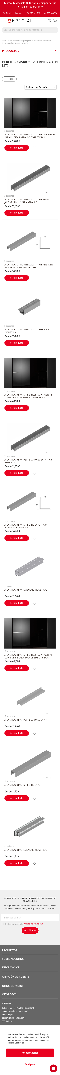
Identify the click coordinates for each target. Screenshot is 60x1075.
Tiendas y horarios (14, 13)
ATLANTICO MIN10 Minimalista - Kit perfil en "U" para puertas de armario (28, 266)
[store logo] (19, 21)
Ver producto (16, 147)
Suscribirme (30, 930)
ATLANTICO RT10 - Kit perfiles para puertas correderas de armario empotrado (28, 396)
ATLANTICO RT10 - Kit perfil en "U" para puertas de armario (25, 526)
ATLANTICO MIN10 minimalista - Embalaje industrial (26, 331)
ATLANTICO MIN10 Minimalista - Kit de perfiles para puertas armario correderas (29, 136)
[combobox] (30, 30)
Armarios (11, 41)
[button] (34, 147)
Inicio (4, 41)
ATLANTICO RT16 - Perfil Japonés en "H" (25, 719)
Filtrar (11, 79)
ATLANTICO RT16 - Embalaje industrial (25, 849)
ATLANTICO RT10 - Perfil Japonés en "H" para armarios (28, 461)
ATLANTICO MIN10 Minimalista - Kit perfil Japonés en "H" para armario (26, 201)
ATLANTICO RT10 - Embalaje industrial (25, 589)
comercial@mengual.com (13, 1018)
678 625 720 (35, 13)
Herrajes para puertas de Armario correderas (33, 41)
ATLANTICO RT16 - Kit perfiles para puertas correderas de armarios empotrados (28, 656)
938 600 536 (52, 13)
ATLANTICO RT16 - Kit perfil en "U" (22, 784)
